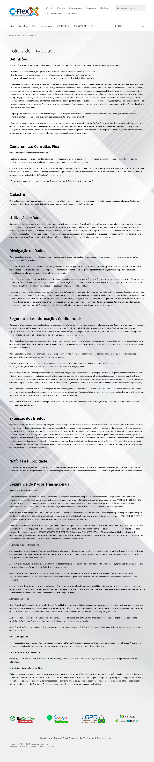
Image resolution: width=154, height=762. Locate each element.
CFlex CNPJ (61, 8)
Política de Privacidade (97, 738)
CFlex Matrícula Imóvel (54, 13)
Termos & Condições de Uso (66, 738)
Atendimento (46, 26)
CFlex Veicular (91, 8)
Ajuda (93, 26)
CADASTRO (64, 201)
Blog (34, 26)
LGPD (82, 738)
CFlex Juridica (72, 13)
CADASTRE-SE (80, 26)
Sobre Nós (23, 26)
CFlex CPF (50, 8)
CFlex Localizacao (75, 8)
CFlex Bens (103, 8)
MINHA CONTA (63, 26)
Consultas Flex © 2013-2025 (18, 744)
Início (11, 26)
